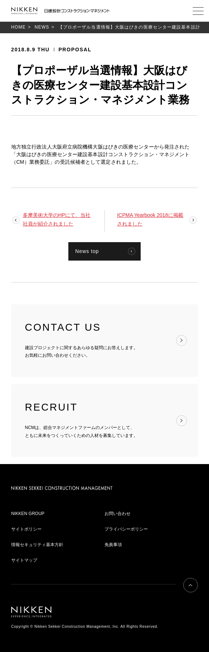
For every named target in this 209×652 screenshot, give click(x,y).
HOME (18, 27)
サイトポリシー (26, 529)
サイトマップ (24, 560)
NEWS (42, 27)
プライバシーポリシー (126, 529)
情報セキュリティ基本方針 (37, 544)
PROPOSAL (75, 49)
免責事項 (113, 544)
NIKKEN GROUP (27, 513)
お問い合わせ (117, 513)
